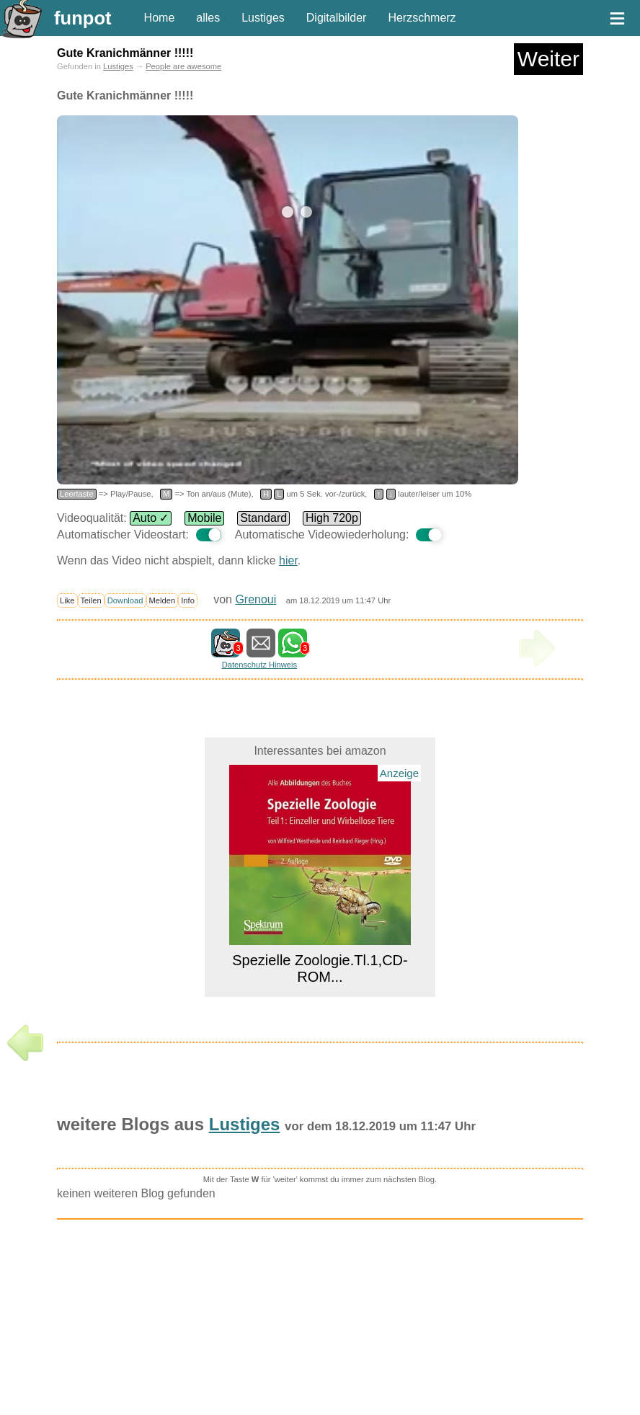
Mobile (204, 518)
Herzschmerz (421, 18)
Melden (162, 600)
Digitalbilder (336, 18)
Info (188, 600)
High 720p (332, 518)
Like (67, 600)
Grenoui (255, 599)
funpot (83, 18)
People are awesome (183, 66)
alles (208, 18)
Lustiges (263, 18)
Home (159, 18)
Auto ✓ (151, 518)
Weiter (548, 59)
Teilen (91, 600)
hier (288, 560)
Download (125, 600)
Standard (263, 518)
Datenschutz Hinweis (259, 664)
